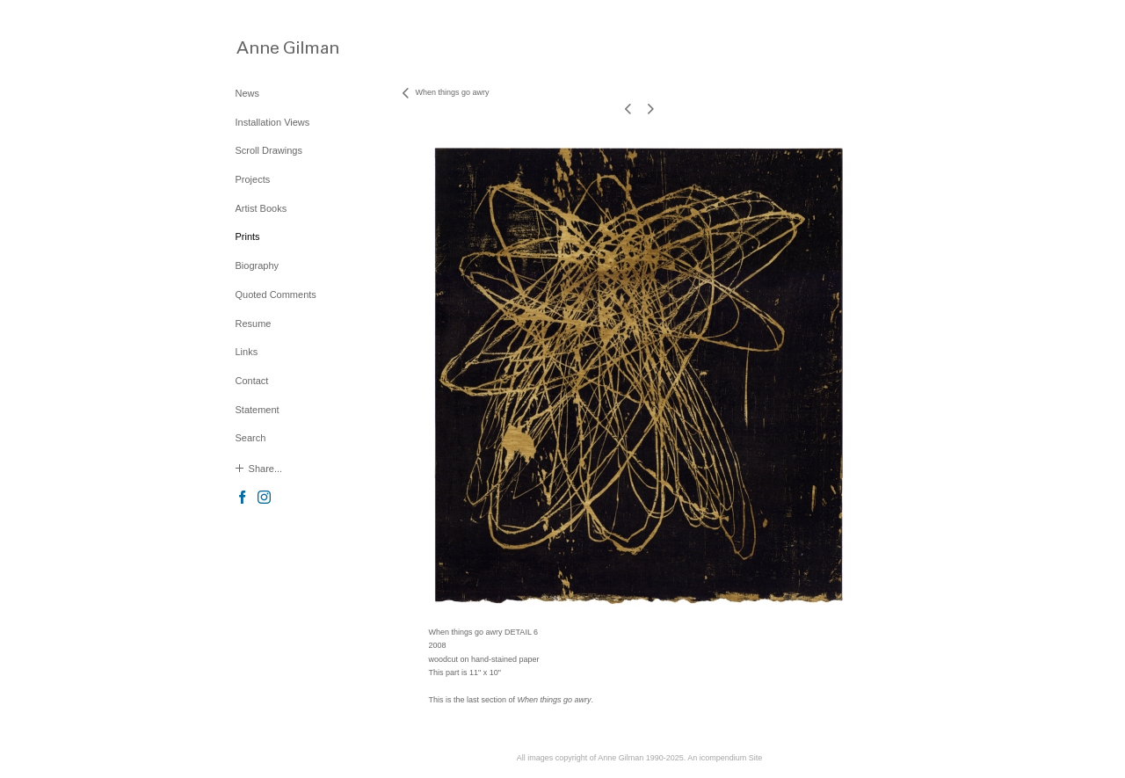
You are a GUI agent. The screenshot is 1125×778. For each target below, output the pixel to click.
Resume (254, 323)
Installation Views (273, 122)
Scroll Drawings (269, 150)
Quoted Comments (276, 294)
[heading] (279, 47)
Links (247, 351)
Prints (248, 236)
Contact (252, 380)
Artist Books (261, 208)
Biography (257, 265)
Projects (253, 179)
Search (251, 438)
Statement (257, 409)
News (248, 93)
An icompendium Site (724, 757)
